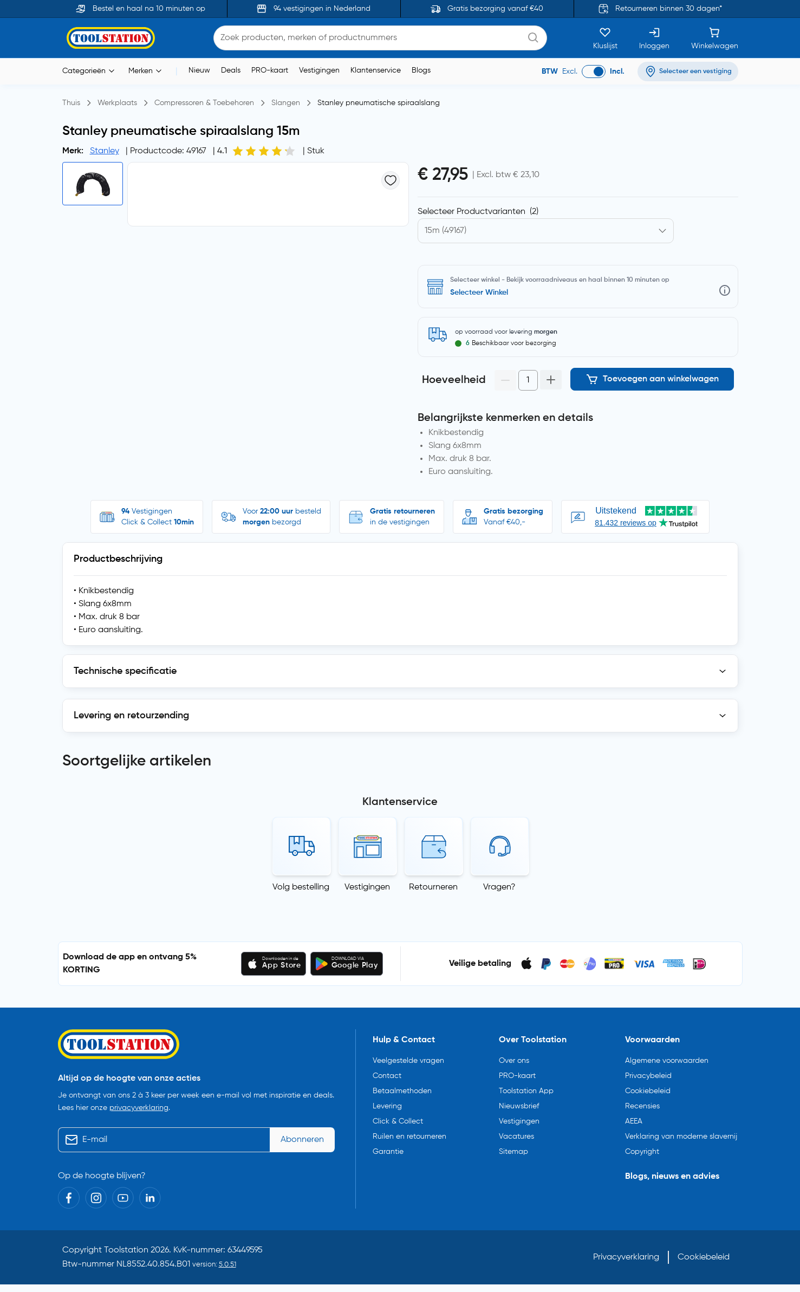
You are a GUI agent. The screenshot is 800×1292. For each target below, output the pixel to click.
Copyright (642, 1151)
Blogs (421, 70)
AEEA (633, 1121)
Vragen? (499, 887)
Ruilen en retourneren (409, 1136)
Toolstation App (526, 1091)
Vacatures (516, 1136)
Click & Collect (398, 1121)
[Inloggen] (654, 38)
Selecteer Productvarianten (478, 211)
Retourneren (433, 887)
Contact (387, 1076)
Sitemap (513, 1151)
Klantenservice (375, 70)
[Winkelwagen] (714, 38)
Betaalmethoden (402, 1091)
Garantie (388, 1151)
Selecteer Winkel (479, 292)
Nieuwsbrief (519, 1106)
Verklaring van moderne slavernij (681, 1136)
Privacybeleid (648, 1076)
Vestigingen (319, 70)
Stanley (104, 151)
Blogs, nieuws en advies (672, 1176)
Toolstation (126, 1250)
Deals (230, 70)
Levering (387, 1106)
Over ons (514, 1060)
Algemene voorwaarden (666, 1060)
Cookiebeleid (648, 1091)
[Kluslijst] (605, 38)
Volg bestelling (300, 887)
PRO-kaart (269, 70)
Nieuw (199, 70)
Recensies (642, 1106)
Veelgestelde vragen (408, 1060)
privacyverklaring (138, 1108)
